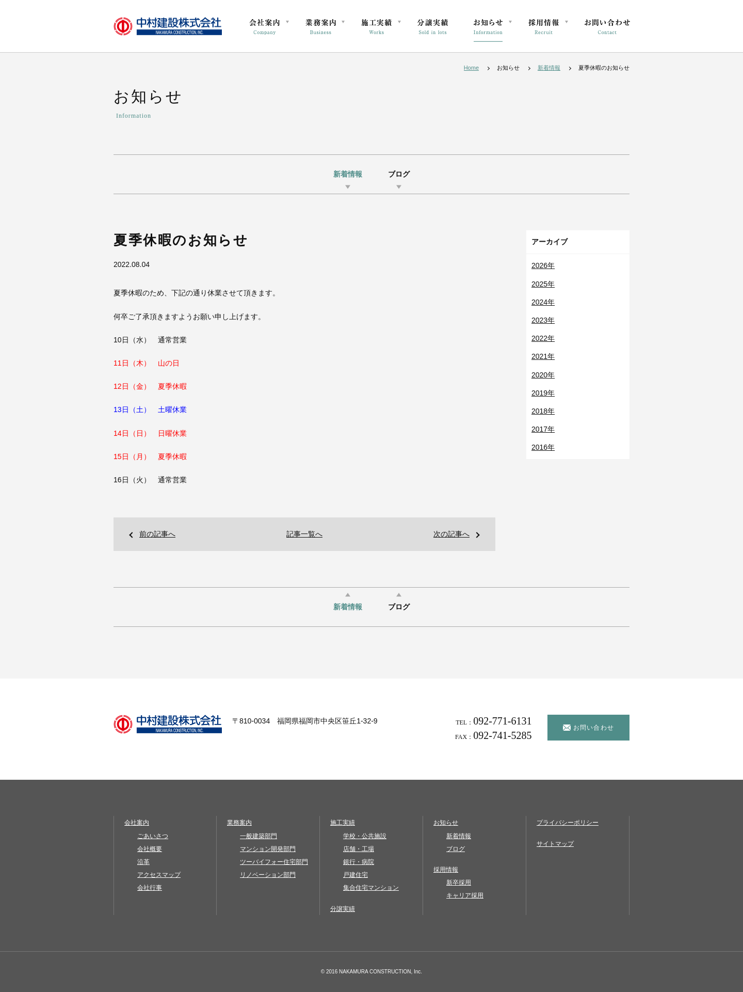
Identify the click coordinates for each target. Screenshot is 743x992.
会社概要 (149, 849)
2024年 (543, 302)
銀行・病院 (358, 861)
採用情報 (445, 869)
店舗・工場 (358, 849)
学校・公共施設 (364, 836)
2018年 (543, 411)
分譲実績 (342, 908)
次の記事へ (451, 534)
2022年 (543, 338)
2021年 (543, 356)
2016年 (543, 447)
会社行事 (149, 887)
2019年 (543, 393)
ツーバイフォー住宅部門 (274, 861)
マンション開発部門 (268, 849)
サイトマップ (555, 843)
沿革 (143, 861)
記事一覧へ (304, 534)
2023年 (543, 320)
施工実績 (342, 822)
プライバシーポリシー (568, 822)
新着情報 (549, 68)
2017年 (543, 429)
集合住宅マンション (371, 887)
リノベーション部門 (268, 874)
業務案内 (239, 822)
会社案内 (136, 822)
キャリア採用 (464, 895)
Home (471, 68)
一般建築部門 (258, 836)
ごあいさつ (152, 836)
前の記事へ (157, 534)
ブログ (399, 174)
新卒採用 (458, 882)
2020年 (543, 375)
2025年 (543, 284)
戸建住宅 (355, 874)
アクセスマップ (159, 874)
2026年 (543, 265)
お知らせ (445, 822)
